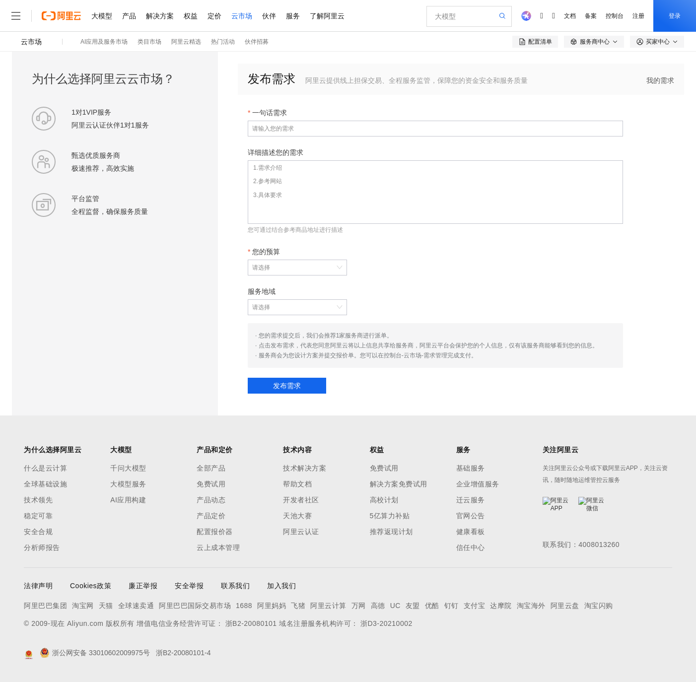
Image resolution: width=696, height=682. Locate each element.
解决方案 (160, 16)
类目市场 (149, 41)
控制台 (615, 15)
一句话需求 (269, 113)
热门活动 (223, 41)
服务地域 (262, 291)
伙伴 (269, 16)
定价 (214, 16)
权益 (191, 16)
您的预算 (266, 252)
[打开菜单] (16, 16)
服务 (293, 16)
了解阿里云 (327, 16)
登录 (675, 15)
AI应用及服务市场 (104, 41)
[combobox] (292, 267)
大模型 (101, 16)
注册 (638, 15)
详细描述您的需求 (275, 152)
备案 (591, 15)
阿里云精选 (186, 41)
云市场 (241, 16)
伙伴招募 (257, 41)
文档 (570, 15)
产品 (129, 16)
